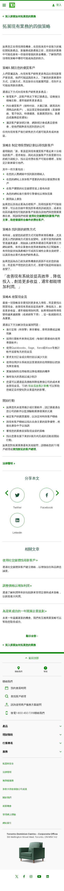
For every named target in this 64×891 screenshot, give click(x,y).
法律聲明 (8, 462)
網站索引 (7, 821)
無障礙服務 (8, 779)
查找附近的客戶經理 (24, 447)
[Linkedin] (17, 522)
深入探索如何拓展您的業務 (20, 15)
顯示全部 (32, 634)
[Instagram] (31, 875)
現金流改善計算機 (38, 384)
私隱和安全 (8, 762)
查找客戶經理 (16, 695)
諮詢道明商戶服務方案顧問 (24, 703)
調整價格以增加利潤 (16, 584)
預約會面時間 (16, 686)
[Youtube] (39, 875)
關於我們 (7, 796)
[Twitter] (17, 497)
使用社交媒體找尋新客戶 (19, 558)
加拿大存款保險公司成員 (15, 787)
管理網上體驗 (9, 813)
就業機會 (7, 804)
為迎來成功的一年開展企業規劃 (23, 609)
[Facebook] (47, 497)
